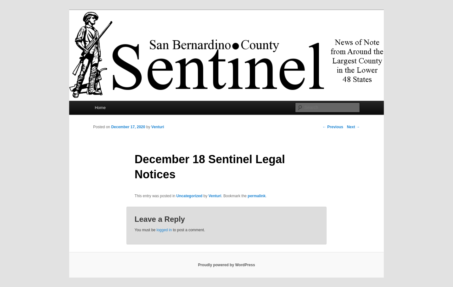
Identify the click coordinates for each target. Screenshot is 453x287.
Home (100, 107)
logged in (164, 230)
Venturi (157, 127)
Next (353, 127)
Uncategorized (189, 196)
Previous (332, 127)
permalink (257, 196)
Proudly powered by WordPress (226, 265)
